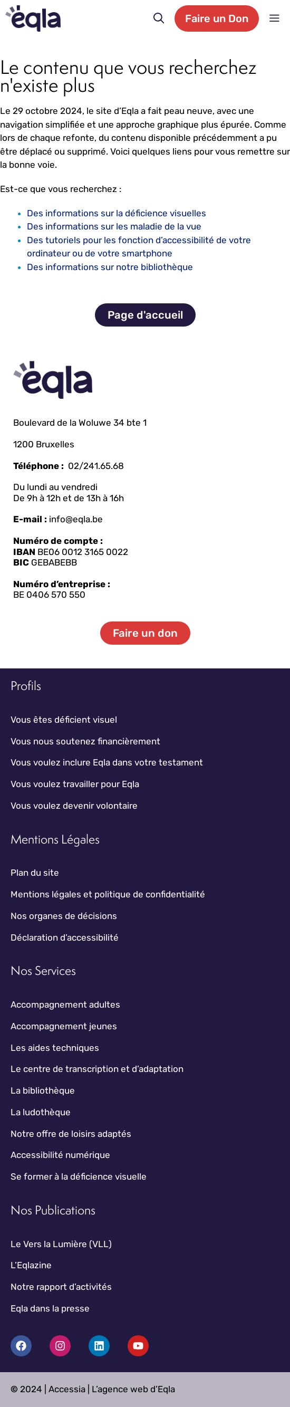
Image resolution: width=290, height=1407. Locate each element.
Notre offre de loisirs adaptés (71, 1133)
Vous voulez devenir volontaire (74, 805)
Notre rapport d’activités (61, 1286)
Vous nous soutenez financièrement (85, 741)
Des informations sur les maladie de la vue (114, 226)
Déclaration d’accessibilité (65, 937)
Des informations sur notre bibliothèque (110, 267)
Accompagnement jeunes (64, 1026)
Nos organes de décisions (64, 916)
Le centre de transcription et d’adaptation (97, 1069)
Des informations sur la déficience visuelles (116, 213)
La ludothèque (41, 1112)
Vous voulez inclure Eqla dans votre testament (107, 762)
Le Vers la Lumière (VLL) (61, 1244)
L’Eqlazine (31, 1265)
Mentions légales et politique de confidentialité (108, 894)
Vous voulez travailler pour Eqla (75, 784)
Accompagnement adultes (65, 1004)
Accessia (67, 1389)
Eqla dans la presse (50, 1308)
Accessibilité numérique (60, 1155)
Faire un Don (216, 18)
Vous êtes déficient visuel (64, 719)
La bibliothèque (43, 1090)
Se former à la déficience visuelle (79, 1176)
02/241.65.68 (96, 466)
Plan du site (35, 872)
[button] (159, 18)
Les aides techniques (55, 1047)
